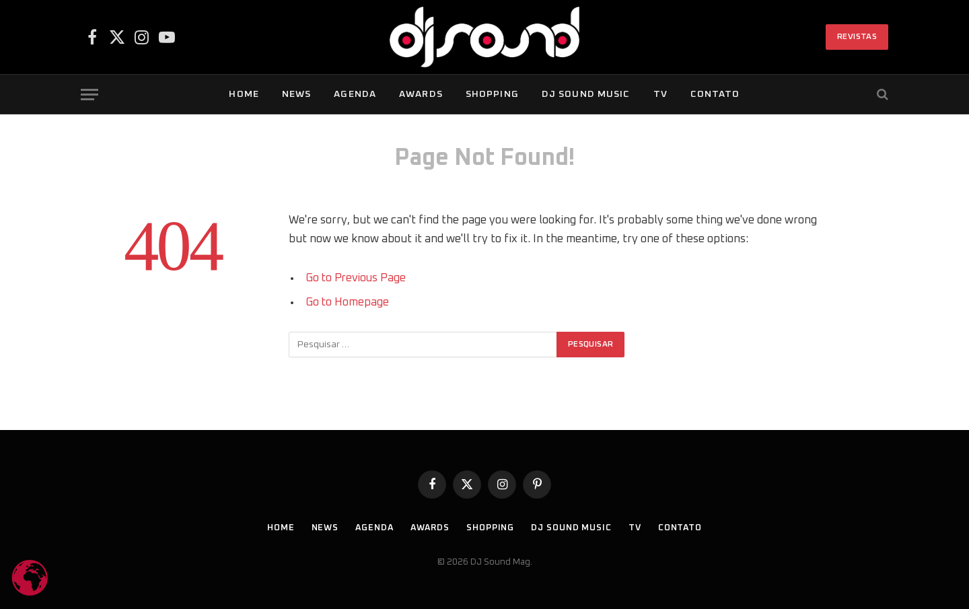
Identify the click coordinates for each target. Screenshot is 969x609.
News (296, 94)
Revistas (857, 37)
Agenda (355, 94)
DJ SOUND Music (586, 94)
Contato (715, 94)
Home (243, 94)
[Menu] (89, 94)
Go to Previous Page (357, 278)
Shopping (492, 94)
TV (660, 94)
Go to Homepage (348, 302)
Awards (421, 94)
